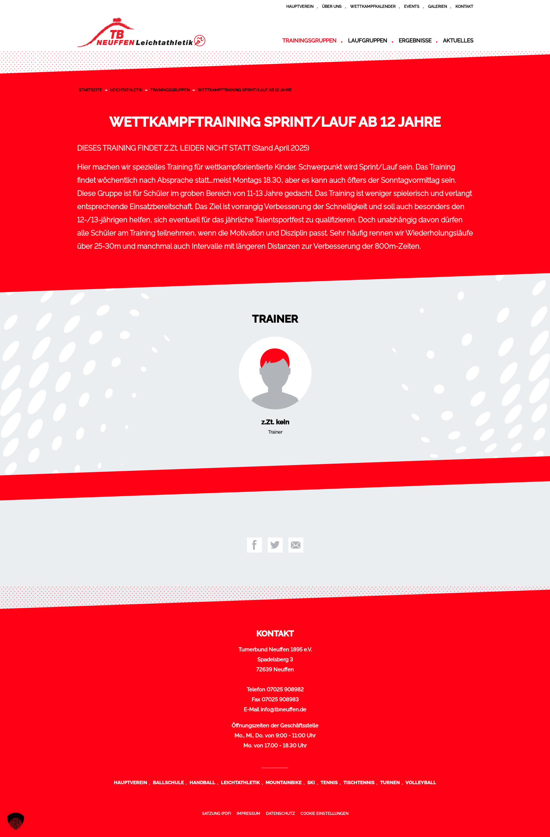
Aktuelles (458, 40)
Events (411, 6)
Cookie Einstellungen (324, 813)
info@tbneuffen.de (283, 709)
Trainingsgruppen (309, 40)
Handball (202, 782)
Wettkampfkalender (372, 6)
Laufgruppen (367, 40)
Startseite (90, 89)
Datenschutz (280, 813)
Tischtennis (358, 782)
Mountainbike (284, 782)
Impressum (248, 813)
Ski (311, 782)
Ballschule (168, 782)
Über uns (332, 6)
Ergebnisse (415, 40)
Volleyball (420, 782)
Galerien (437, 6)
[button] (15, 821)
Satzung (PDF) (216, 813)
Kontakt (464, 6)
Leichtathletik (126, 89)
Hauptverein (299, 6)
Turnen (390, 782)
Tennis (329, 782)
